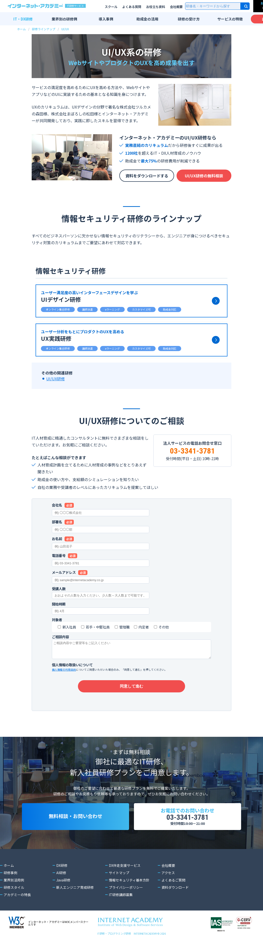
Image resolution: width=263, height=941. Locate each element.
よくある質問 (131, 6)
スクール (111, 6)
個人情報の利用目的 (64, 669)
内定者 (144, 626)
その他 (164, 626)
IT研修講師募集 (121, 894)
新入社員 (69, 626)
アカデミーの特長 (17, 894)
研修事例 (10, 872)
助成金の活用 (147, 18)
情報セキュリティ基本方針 (129, 880)
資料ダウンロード (175, 887)
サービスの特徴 (230, 18)
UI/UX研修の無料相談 (204, 176)
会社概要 (176, 6)
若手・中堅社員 (98, 626)
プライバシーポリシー (126, 887)
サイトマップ (119, 872)
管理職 (124, 626)
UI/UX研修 (55, 379)
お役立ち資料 (155, 6)
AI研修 (61, 872)
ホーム (21, 29)
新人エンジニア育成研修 (75, 887)
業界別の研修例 (64, 18)
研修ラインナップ (43, 29)
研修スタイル (14, 887)
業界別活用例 (14, 880)
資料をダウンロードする (146, 176)
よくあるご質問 (173, 880)
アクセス (168, 872)
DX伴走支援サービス (125, 865)
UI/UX (65, 29)
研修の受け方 (189, 18)
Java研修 (63, 880)
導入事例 (106, 18)
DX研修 (61, 865)
